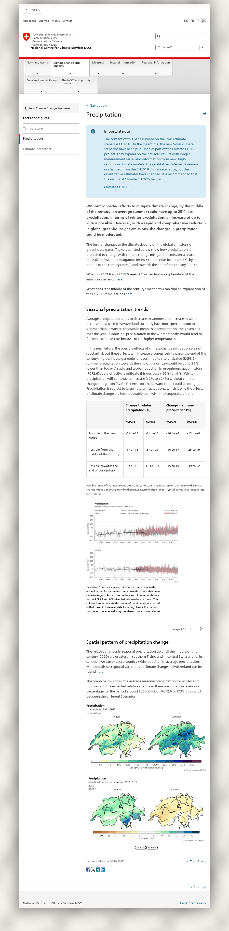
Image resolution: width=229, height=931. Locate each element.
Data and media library (42, 80)
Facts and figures (36, 118)
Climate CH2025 (116, 187)
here (118, 279)
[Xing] (98, 869)
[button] (159, 36)
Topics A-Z (181, 47)
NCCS (33, 10)
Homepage (29, 20)
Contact (67, 20)
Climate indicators (37, 149)
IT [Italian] (198, 20)
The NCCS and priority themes (76, 82)
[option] (146, 560)
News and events (37, 62)
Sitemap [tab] (200, 887)
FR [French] (192, 20)
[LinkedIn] (103, 869)
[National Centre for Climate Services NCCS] (83, 41)
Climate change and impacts (66, 66)
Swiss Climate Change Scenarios (49, 106)
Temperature (33, 128)
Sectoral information (123, 62)
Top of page (197, 861)
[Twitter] (93, 869)
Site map (44, 20)
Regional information (156, 62)
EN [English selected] (203, 20)
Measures (98, 62)
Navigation (98, 105)
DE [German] (186, 20)
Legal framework (193, 903)
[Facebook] (88, 869)
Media (56, 20)
